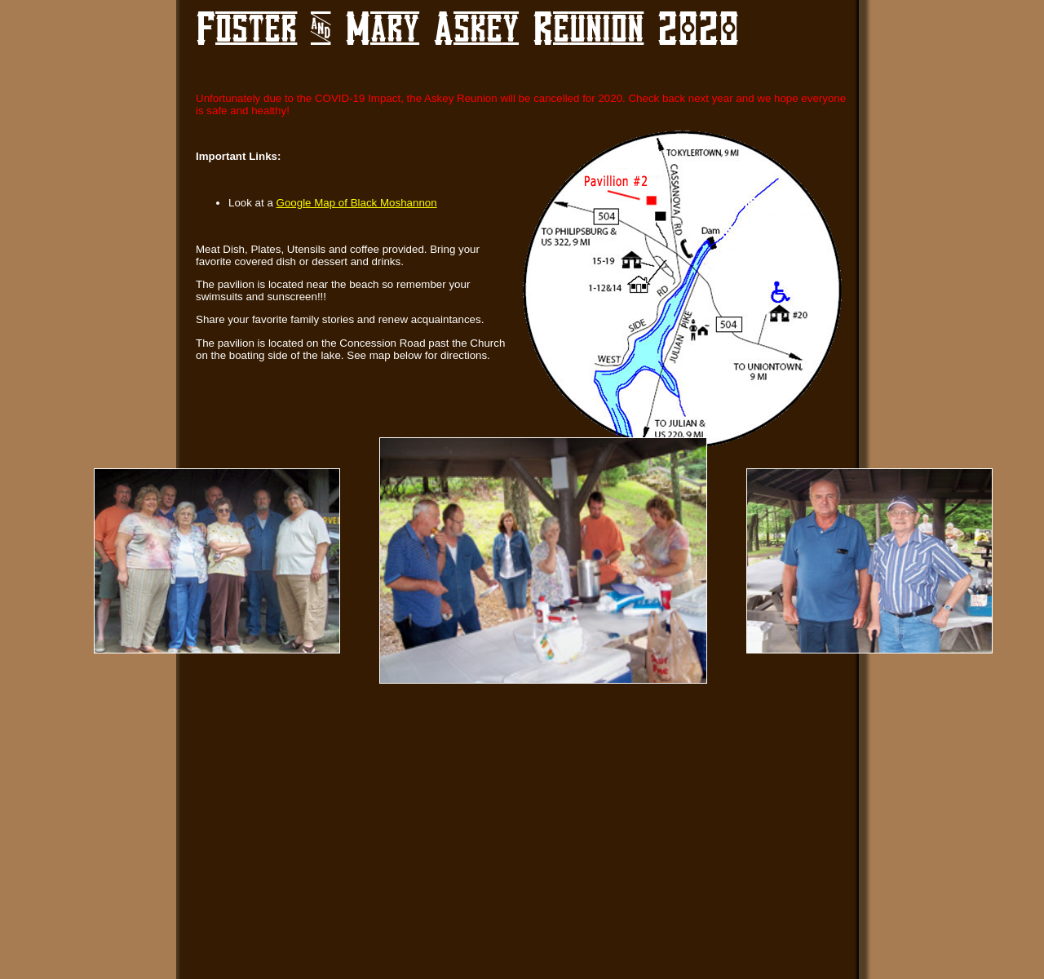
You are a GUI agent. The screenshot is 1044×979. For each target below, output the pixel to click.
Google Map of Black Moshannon (356, 203)
